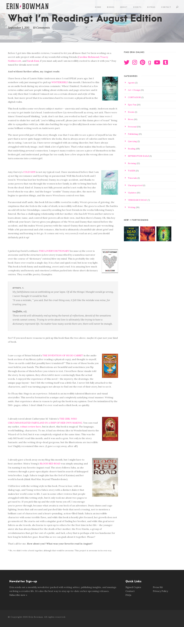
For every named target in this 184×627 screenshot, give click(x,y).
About (124, 7)
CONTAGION (134, 97)
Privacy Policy (160, 591)
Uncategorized (135, 185)
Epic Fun (132, 104)
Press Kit (158, 587)
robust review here (30, 426)
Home (98, 7)
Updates (132, 192)
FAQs (128, 595)
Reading (132, 148)
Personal (132, 126)
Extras (151, 7)
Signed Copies (133, 587)
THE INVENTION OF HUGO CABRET (63, 355)
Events (137, 7)
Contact (166, 7)
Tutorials (132, 178)
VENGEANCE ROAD (137, 200)
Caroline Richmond (88, 56)
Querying (132, 141)
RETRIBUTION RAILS (138, 156)
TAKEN (131, 170)
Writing (131, 207)
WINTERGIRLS (59, 82)
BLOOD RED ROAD (50, 463)
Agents (131, 82)
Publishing (133, 134)
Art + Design (134, 90)
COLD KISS (29, 172)
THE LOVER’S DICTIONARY (54, 250)
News (130, 119)
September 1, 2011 (18, 27)
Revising (132, 163)
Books (110, 7)
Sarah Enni (33, 60)
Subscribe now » (18, 595)
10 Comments (41, 27)
